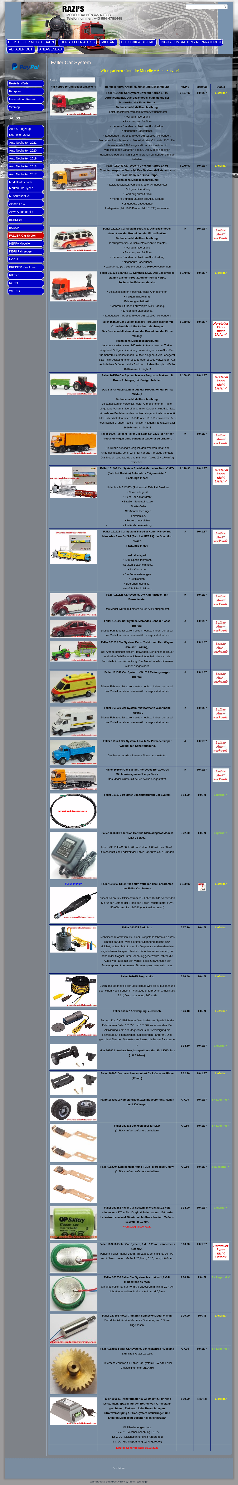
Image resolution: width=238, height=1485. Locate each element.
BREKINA (15, 219)
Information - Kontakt (22, 99)
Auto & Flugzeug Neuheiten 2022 (20, 131)
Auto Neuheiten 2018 (23, 166)
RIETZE (14, 275)
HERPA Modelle (19, 243)
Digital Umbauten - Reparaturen (191, 42)
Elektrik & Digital (137, 42)
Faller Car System (71, 62)
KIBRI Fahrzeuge (20, 251)
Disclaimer (119, 1468)
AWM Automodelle (21, 211)
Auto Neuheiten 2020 (23, 150)
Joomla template (97, 1482)
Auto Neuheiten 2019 (23, 158)
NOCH (13, 259)
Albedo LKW (17, 204)
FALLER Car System (23, 235)
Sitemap (14, 107)
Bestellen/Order (19, 83)
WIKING (14, 291)
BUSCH (14, 227)
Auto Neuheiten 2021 (23, 142)
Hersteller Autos (77, 42)
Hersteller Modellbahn (31, 42)
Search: (72, 79)
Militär (108, 42)
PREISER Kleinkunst (22, 267)
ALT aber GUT (21, 49)
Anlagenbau (50, 49)
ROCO (13, 283)
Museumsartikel (19, 196)
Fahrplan (15, 91)
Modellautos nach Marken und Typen (21, 185)
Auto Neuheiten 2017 (23, 174)
